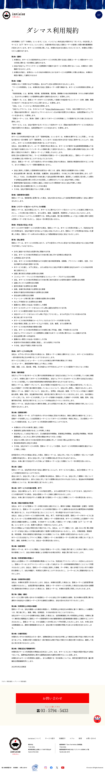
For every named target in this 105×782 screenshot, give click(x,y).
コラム (72, 738)
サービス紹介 (50, 738)
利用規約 (15, 767)
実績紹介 (62, 738)
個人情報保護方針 (6, 767)
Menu (99, 15)
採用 (80, 738)
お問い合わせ (52, 698)
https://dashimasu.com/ (55, 109)
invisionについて (34, 738)
